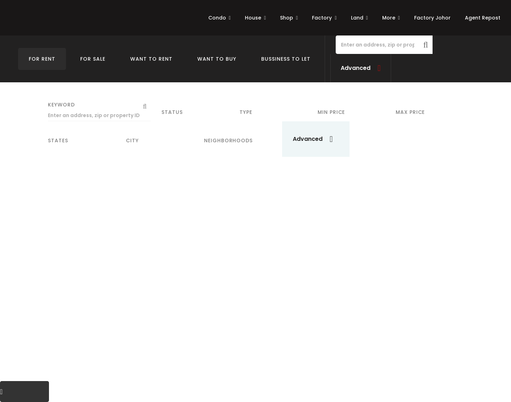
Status (172, 112)
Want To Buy (216, 58)
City (132, 140)
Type (246, 112)
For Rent (42, 58)
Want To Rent (151, 58)
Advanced (355, 68)
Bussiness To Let (286, 58)
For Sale (92, 58)
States (58, 140)
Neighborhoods (228, 140)
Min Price (331, 112)
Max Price (410, 112)
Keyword (61, 104)
